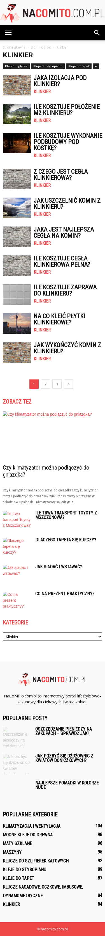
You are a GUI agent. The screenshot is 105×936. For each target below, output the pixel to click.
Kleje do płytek (16, 66)
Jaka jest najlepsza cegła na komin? (64, 232)
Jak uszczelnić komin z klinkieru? (67, 203)
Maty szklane (17, 843)
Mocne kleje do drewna (28, 834)
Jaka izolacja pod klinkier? (60, 81)
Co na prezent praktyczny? (64, 593)
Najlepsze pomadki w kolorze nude (67, 785)
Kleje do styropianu (47, 66)
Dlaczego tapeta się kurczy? (65, 540)
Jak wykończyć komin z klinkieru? (67, 348)
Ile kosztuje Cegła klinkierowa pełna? (62, 261)
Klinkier (42, 92)
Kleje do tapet (78, 66)
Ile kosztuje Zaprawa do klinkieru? (65, 290)
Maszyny (12, 852)
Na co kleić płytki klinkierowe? (59, 319)
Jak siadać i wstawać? (58, 566)
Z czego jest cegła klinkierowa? (61, 174)
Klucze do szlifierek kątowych (36, 861)
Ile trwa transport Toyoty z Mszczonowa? (66, 515)
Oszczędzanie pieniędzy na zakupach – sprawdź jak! (63, 731)
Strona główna (14, 47)
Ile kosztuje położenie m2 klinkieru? (67, 109)
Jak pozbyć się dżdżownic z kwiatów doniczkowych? (64, 758)
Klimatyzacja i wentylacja (31, 826)
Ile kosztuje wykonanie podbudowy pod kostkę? (68, 142)
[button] (97, 32)
